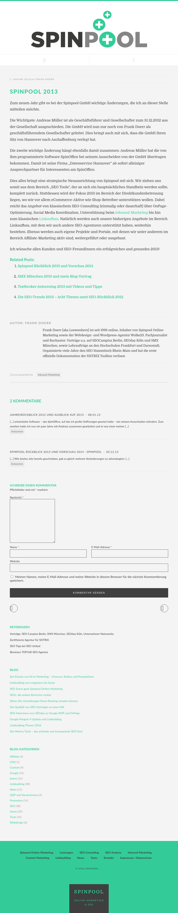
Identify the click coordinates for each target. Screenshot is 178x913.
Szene (13, 811)
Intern (13, 778)
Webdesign (16, 822)
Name (14, 546)
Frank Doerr (45, 79)
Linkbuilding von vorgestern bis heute (32, 682)
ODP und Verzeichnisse (24, 794)
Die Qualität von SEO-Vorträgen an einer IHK (37, 706)
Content (15, 767)
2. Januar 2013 (20, 79)
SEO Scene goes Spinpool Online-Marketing (36, 688)
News (13, 789)
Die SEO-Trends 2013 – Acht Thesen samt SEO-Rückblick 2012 (71, 297)
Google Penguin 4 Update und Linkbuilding (35, 718)
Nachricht (16, 496)
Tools (13, 816)
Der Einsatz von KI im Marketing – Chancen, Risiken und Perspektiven (52, 676)
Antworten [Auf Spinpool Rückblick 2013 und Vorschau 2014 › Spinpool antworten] (17, 463)
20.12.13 (112, 451)
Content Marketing (37, 857)
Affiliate (14, 756)
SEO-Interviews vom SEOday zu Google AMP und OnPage (45, 712)
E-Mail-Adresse (101, 546)
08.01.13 (94, 414)
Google (14, 772)
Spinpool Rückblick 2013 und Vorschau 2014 (56, 266)
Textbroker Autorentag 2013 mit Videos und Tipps (61, 286)
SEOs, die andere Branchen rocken (30, 694)
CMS (13, 761)
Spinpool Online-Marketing (36, 852)
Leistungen (66, 852)
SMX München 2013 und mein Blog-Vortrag (55, 276)
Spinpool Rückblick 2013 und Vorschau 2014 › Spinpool (56, 451)
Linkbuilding (17, 783)
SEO (12, 805)
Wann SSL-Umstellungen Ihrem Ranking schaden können (44, 700)
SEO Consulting (89, 852)
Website (15, 560)
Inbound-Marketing (132, 213)
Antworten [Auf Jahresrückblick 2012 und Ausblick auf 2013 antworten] (17, 430)
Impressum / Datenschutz (136, 857)
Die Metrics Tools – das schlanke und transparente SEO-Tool (46, 731)
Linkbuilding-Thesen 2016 (25, 725)
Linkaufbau (49, 219)
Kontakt (109, 857)
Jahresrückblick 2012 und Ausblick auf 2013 (47, 414)
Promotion (16, 800)
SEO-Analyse (113, 852)
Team (94, 857)
